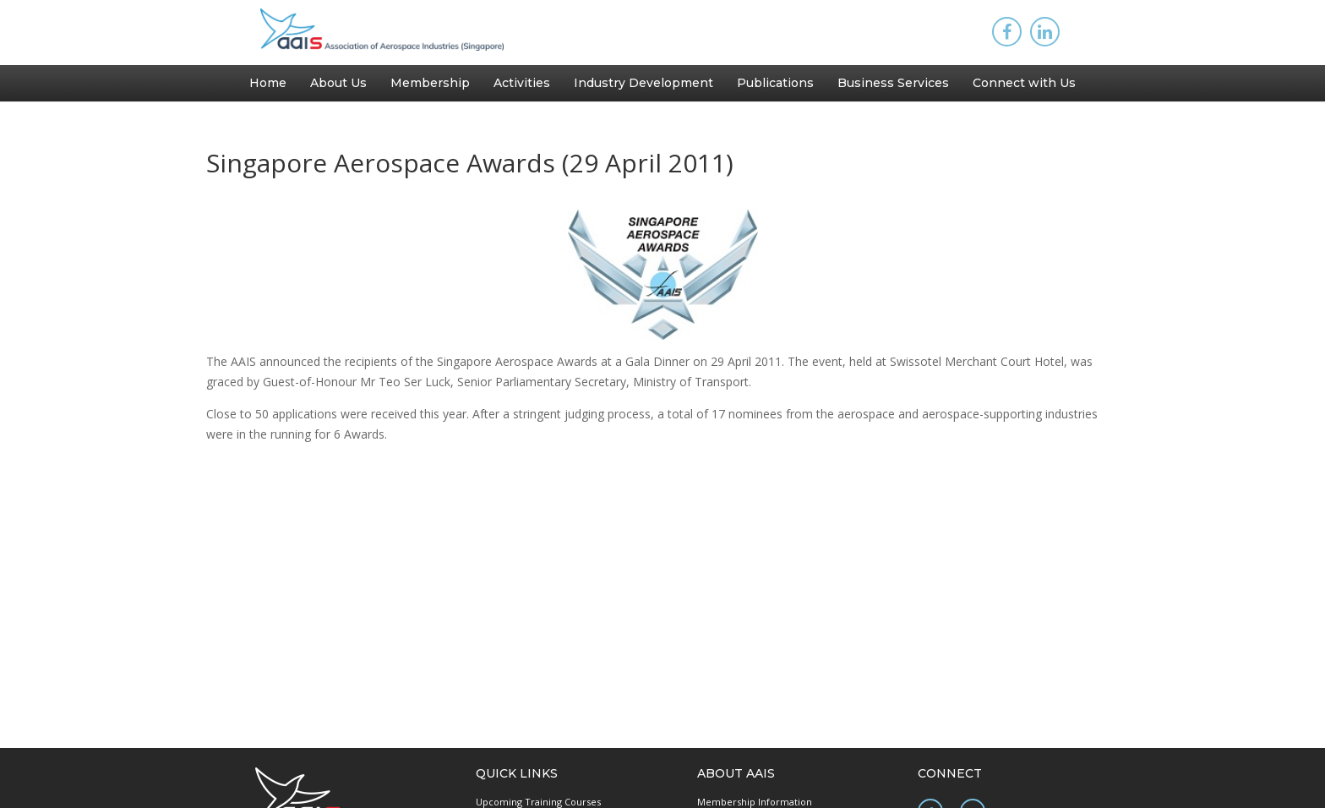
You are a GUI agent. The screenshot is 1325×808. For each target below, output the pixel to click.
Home (267, 82)
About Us (338, 82)
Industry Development (643, 82)
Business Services (893, 82)
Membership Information (754, 801)
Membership (430, 82)
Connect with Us (1024, 82)
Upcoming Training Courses (538, 801)
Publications (775, 82)
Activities (521, 82)
